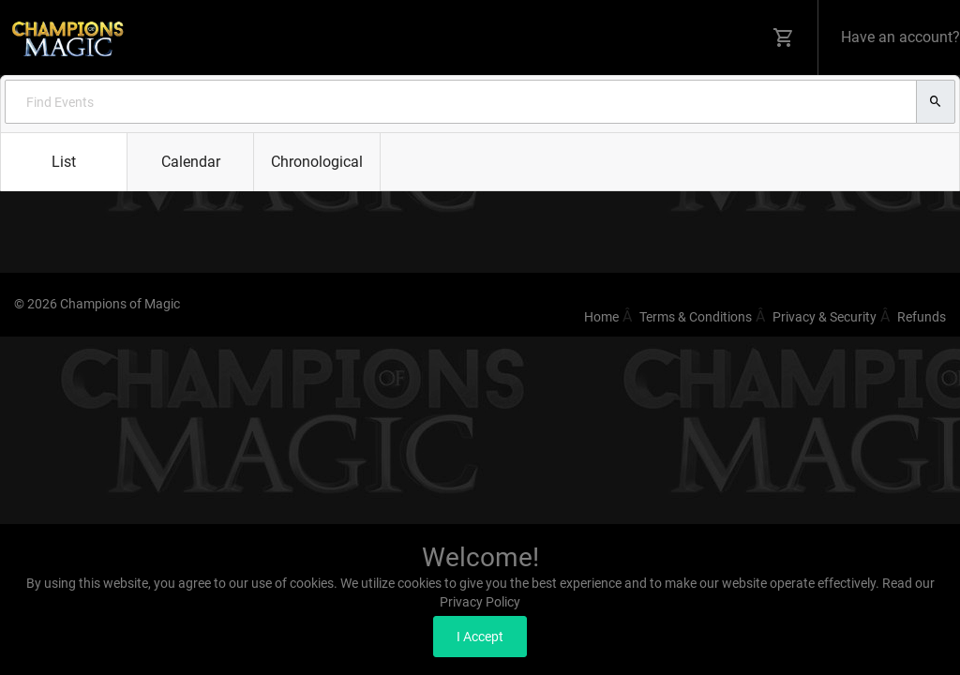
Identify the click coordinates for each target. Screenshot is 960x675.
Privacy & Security (824, 316)
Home (601, 316)
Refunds (921, 316)
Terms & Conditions (695, 316)
